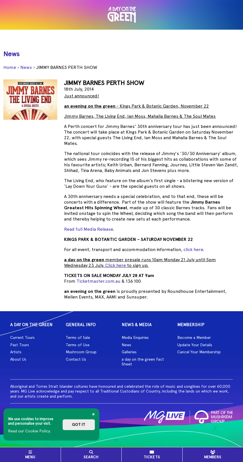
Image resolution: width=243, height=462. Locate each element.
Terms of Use (77, 345)
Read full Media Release (88, 229)
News (26, 67)
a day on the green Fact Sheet (143, 362)
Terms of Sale (78, 337)
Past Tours (19, 345)
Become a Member (194, 337)
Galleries (129, 352)
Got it (78, 424)
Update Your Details (194, 345)
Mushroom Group (81, 352)
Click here (115, 265)
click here (193, 249)
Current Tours (22, 337)
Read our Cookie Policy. (29, 431)
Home (9, 67)
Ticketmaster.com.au (98, 281)
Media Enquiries (135, 337)
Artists (15, 352)
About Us (18, 359)
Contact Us (76, 359)
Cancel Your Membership (199, 352)
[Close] (93, 414)
